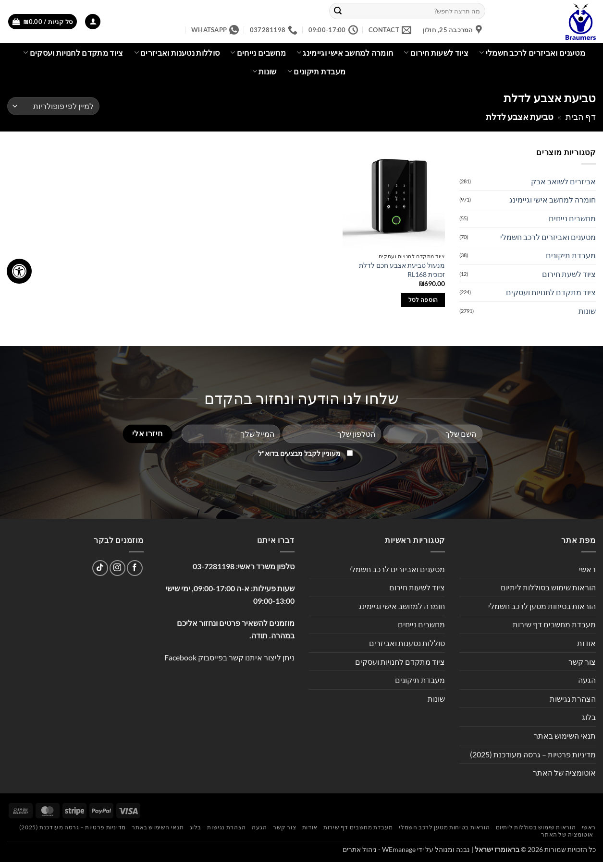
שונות (264, 71)
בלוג (589, 716)
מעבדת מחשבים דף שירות (554, 624)
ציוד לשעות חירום (436, 53)
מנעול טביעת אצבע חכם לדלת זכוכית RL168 (402, 269)
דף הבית (581, 116)
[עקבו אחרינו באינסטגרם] (117, 568)
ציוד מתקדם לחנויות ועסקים (73, 53)
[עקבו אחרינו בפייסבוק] (135, 568)
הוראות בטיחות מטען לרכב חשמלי (542, 606)
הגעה (587, 679)
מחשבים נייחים (258, 53)
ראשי (587, 569)
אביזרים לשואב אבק (563, 181)
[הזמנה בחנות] (53, 106)
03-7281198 (213, 566)
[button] (92, 22)
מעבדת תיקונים (316, 71)
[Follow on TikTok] (100, 568)
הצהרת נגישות (573, 698)
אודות (586, 642)
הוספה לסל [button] (423, 300)
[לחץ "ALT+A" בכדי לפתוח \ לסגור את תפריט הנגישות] (19, 271)
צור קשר (582, 661)
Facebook (180, 657)
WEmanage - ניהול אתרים (379, 849)
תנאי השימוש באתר (565, 735)
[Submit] (338, 11)
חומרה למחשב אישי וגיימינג (345, 53)
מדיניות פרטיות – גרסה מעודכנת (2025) (533, 754)
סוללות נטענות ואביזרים (177, 53)
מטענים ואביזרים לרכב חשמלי (532, 53)
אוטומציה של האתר (564, 772)
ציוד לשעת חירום (569, 273)
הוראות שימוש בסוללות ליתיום (548, 587)
